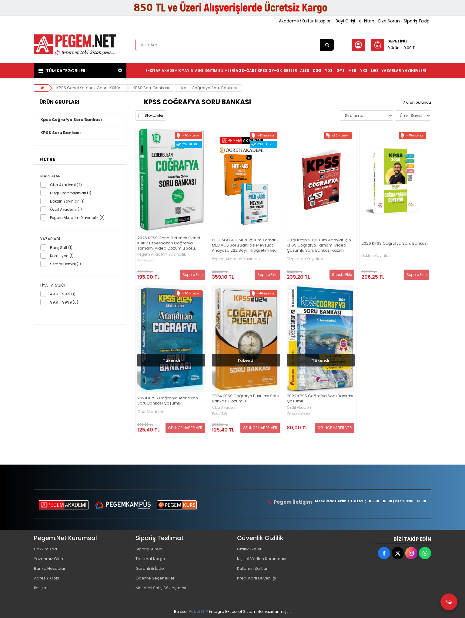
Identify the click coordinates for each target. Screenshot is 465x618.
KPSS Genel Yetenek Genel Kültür (88, 88)
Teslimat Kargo (150, 559)
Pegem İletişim (293, 502)
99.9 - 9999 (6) (64, 302)
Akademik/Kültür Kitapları (305, 21)
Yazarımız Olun (48, 559)
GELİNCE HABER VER (185, 427)
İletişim (41, 588)
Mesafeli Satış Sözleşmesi (160, 588)
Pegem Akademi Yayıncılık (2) (77, 217)
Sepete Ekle (192, 274)
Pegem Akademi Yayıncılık (161, 254)
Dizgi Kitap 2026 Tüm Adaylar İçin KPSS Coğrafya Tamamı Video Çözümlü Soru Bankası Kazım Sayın (319, 245)
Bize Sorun (389, 21)
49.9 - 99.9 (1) (62, 294)
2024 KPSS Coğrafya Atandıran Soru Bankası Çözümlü (167, 401)
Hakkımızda (45, 549)
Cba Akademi (150, 412)
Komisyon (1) (62, 255)
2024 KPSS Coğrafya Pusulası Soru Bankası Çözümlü (245, 399)
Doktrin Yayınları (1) (67, 201)
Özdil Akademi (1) (66, 209)
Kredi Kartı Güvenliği (256, 578)
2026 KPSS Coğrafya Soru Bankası (394, 243)
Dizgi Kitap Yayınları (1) (70, 193)
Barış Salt (219, 413)
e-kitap (366, 21)
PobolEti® (198, 611)
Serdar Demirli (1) (65, 264)
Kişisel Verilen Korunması (261, 559)
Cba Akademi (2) (66, 184)
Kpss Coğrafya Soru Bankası (209, 88)
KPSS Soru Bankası (151, 88)
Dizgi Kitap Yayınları (305, 259)
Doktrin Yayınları (376, 256)
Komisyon (145, 260)
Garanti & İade (149, 568)
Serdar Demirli (298, 413)
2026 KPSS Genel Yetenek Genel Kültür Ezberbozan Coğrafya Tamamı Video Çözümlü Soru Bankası (168, 243)
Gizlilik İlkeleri (250, 549)
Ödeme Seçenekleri (155, 578)
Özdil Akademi (300, 407)
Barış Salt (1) (61, 247)
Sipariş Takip (417, 21)
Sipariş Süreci (148, 549)
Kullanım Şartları (253, 568)
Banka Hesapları (50, 568)
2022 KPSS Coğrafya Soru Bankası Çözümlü (320, 399)
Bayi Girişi (345, 21)
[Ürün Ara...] (327, 45)
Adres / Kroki (46, 578)
